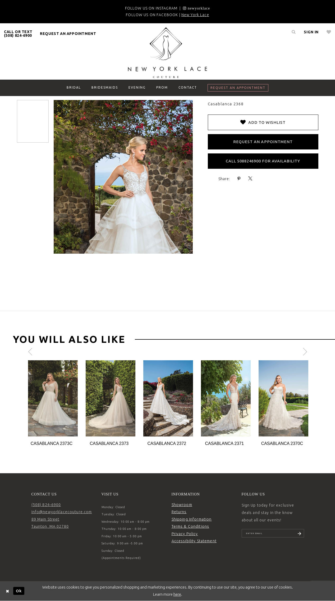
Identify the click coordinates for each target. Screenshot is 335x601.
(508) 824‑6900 (46, 505)
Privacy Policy (185, 534)
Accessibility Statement (194, 541)
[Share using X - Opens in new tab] (250, 178)
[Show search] (293, 32)
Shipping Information (192, 519)
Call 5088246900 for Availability (263, 161)
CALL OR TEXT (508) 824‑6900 (18, 34)
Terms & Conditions (190, 526)
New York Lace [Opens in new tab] (195, 15)
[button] (311, 32)
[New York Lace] (167, 52)
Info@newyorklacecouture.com (61, 512)
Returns (179, 512)
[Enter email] (273, 534)
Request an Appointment (263, 141)
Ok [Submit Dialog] (19, 591)
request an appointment (68, 33)
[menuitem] (18, 33)
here (177, 594)
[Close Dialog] (7, 590)
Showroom (182, 505)
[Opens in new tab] (196, 8)
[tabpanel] (53, 403)
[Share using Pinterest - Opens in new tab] (239, 178)
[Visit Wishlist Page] (329, 32)
